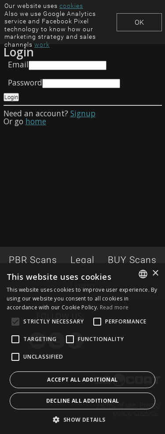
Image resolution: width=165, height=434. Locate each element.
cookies (71, 5)
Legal (82, 259)
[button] (82, 419)
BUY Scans (132, 259)
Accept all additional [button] (82, 379)
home (36, 121)
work (42, 44)
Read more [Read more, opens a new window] (114, 307)
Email (18, 64)
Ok (139, 22)
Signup (82, 113)
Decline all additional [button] (82, 400)
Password (25, 82)
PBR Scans (33, 259)
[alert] (82, 348)
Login (11, 97)
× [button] (155, 273)
